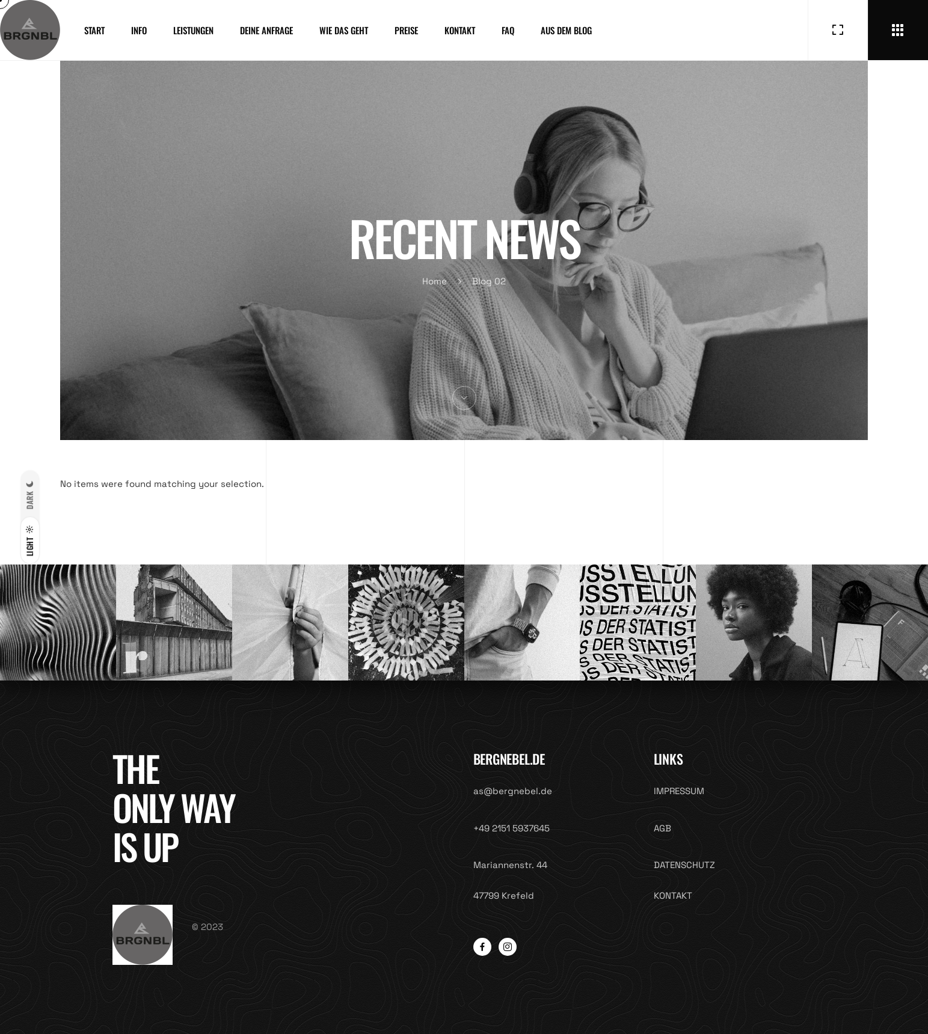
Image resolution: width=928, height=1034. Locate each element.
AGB (662, 828)
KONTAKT (673, 895)
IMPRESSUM (679, 791)
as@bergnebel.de (512, 791)
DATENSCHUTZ (684, 864)
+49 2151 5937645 (511, 828)
